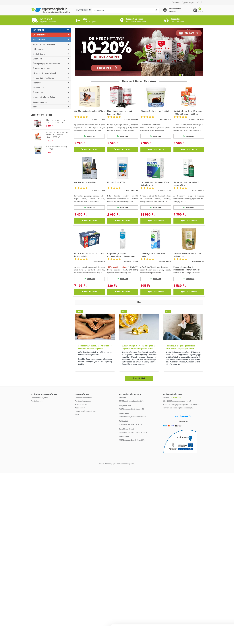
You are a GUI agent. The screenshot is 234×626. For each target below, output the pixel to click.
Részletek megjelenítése (159, 432)
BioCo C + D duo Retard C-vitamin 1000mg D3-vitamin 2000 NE (57, 134)
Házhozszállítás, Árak (39, 398)
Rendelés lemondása (83, 401)
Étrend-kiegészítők (41, 68)
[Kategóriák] (83, 10)
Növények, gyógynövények (44, 73)
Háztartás (37, 83)
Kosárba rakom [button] (89, 149)
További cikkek (139, 378)
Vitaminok (37, 59)
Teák (35, 107)
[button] (81, 52)
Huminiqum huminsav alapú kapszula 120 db (55, 121)
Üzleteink (176, 2)
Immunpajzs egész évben (44, 97)
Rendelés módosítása (83, 398)
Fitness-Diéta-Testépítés (43, 78)
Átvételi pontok (36, 401)
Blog (79, 312)
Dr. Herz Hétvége (40, 35)
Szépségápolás (40, 102)
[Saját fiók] (173, 10)
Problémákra (38, 88)
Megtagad (204, 432)
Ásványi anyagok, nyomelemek (46, 64)
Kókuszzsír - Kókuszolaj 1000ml (56, 147)
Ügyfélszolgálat (188, 2)
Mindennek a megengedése (205, 414)
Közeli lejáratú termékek (44, 44)
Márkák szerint (39, 54)
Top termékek (39, 40)
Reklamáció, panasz (82, 405)
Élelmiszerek (38, 92)
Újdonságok (38, 49)
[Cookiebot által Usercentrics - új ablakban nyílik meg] (24, 434)
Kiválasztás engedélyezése (205, 423)
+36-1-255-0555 (175, 398)
